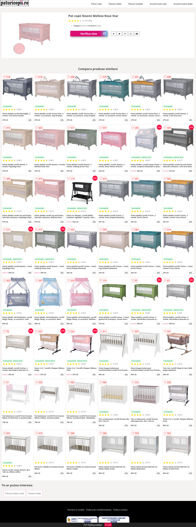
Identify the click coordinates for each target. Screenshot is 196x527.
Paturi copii (96, 3)
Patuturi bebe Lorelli (14, 493)
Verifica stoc (93, 33)
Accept (108, 524)
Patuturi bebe (115, 3)
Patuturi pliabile (135, 3)
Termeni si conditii (75, 509)
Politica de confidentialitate (99, 509)
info (29, 120)
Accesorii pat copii (158, 3)
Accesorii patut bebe (183, 3)
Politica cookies (120, 509)
